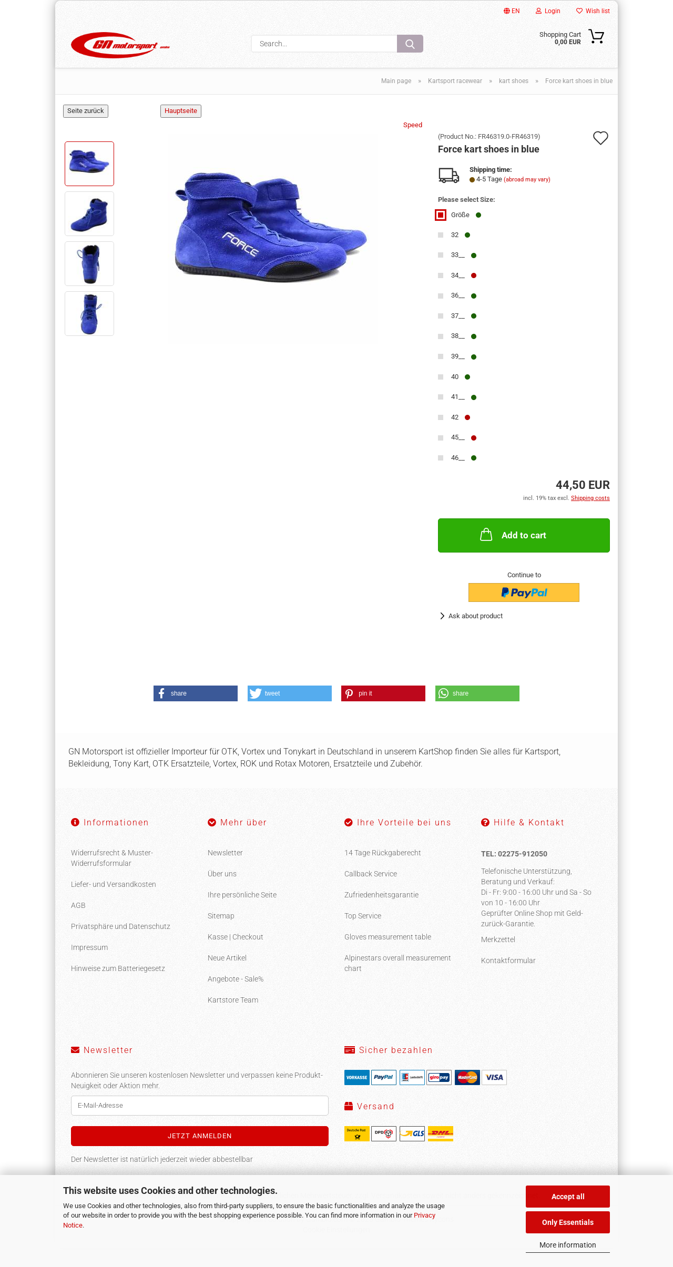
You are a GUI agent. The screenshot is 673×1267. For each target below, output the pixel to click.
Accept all (568, 1196)
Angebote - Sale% (235, 998)
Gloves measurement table (387, 956)
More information (567, 1245)
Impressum (89, 966)
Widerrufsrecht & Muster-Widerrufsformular (112, 876)
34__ (457, 294)
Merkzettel (498, 958)
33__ (457, 274)
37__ (457, 335)
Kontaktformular (508, 979)
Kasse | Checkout (235, 956)
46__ (457, 477)
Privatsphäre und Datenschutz (120, 945)
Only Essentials (568, 1222)
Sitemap (221, 935)
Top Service (362, 935)
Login (548, 11)
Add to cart (512, 553)
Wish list (593, 11)
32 (454, 254)
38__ (457, 355)
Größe (459, 234)
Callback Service (370, 892)
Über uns (222, 892)
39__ (457, 375)
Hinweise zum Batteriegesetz (118, 987)
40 (454, 396)
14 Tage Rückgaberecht (382, 871)
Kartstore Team (233, 1019)
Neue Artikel (227, 977)
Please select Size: (466, 218)
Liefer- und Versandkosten (113, 903)
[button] (196, 712)
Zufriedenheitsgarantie (381, 914)
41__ (457, 416)
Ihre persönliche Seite (242, 914)
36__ (457, 314)
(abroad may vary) (527, 198)
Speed (412, 144)
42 (454, 436)
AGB (78, 924)
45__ (457, 456)
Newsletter (225, 871)
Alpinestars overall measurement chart (397, 982)
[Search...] (410, 44)
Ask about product (475, 635)
